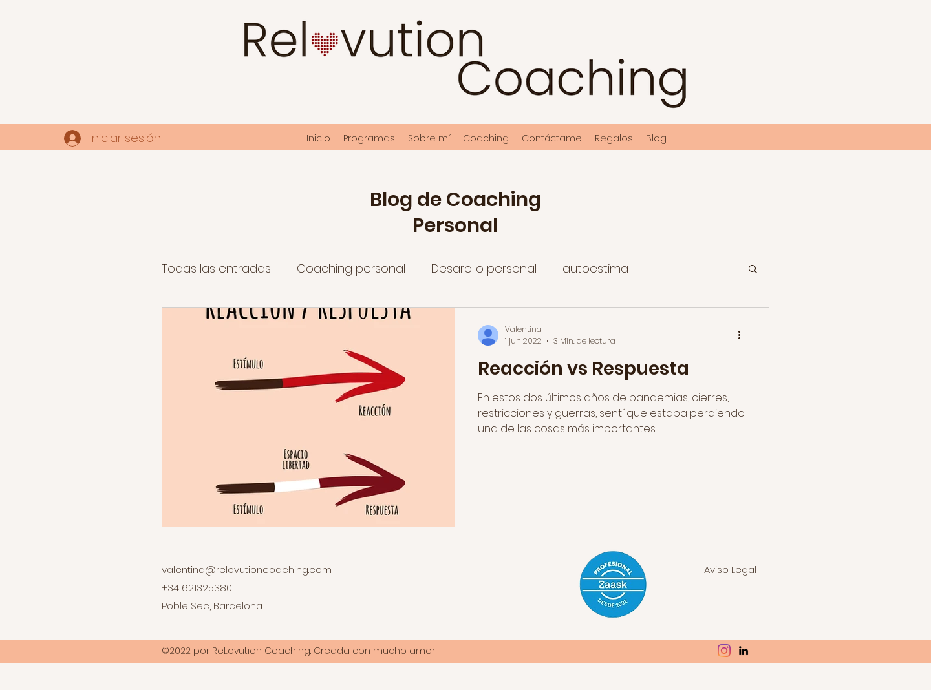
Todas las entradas (216, 268)
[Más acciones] (743, 335)
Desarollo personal (484, 268)
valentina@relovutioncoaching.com (247, 569)
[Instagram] (724, 650)
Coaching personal (351, 268)
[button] (753, 270)
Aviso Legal (730, 569)
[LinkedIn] (743, 650)
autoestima (595, 268)
